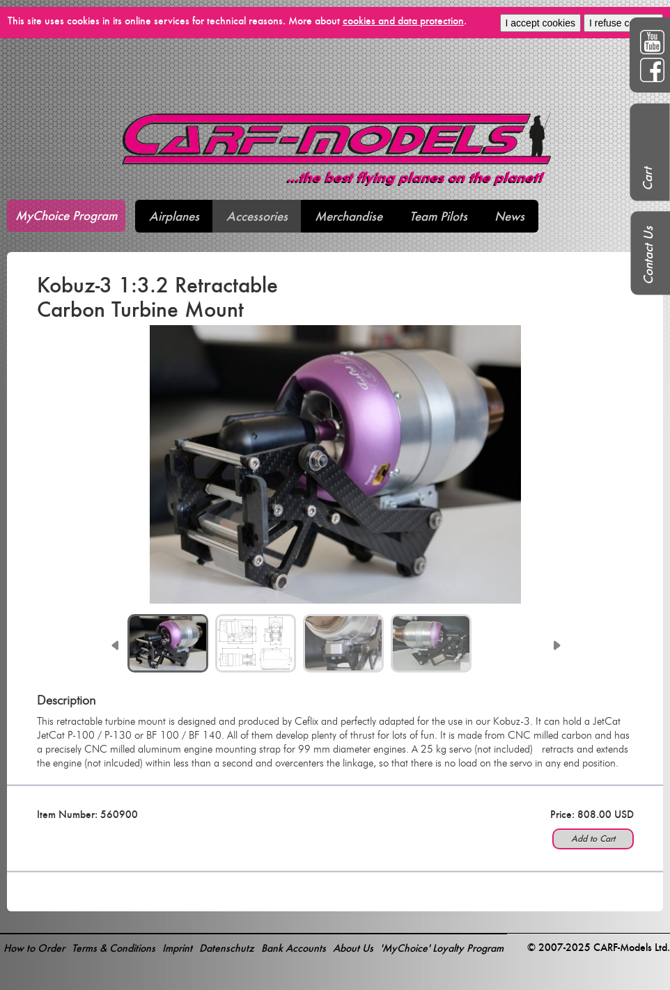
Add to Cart (593, 838)
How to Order (34, 947)
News (509, 216)
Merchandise (348, 216)
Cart (647, 179)
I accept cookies (540, 23)
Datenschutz (226, 947)
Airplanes (174, 216)
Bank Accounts (293, 947)
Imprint (177, 947)
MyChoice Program (66, 215)
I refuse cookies (623, 23)
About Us (353, 947)
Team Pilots (438, 216)
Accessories (257, 216)
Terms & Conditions (113, 947)
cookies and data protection (403, 20)
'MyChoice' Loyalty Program (442, 947)
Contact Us (648, 255)
